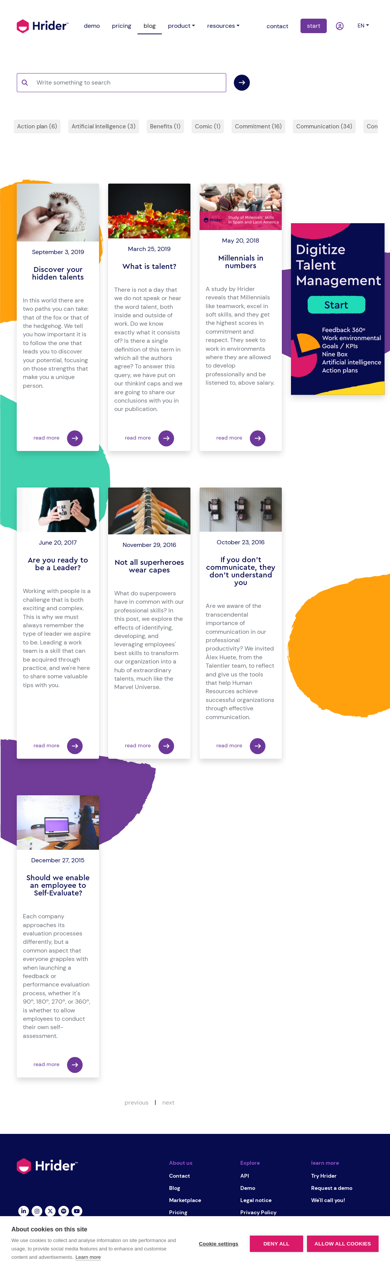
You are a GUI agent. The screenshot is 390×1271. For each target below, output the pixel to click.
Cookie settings (218, 1244)
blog (150, 26)
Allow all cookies (343, 1244)
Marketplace (185, 1200)
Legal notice (256, 1200)
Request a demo (331, 1188)
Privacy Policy (258, 1212)
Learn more (88, 1257)
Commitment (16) (258, 126)
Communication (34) (324, 126)
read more (58, 438)
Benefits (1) (165, 126)
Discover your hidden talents (58, 273)
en (361, 25)
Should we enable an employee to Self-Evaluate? (58, 885)
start (313, 26)
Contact (179, 1175)
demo (92, 26)
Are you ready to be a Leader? (58, 564)
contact (277, 26)
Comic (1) (208, 126)
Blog (174, 1188)
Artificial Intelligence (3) (104, 126)
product (179, 26)
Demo (247, 1188)
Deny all (276, 1244)
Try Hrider (324, 1175)
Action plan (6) (37, 126)
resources (221, 26)
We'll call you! (328, 1200)
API (244, 1175)
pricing (121, 26)
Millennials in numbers (241, 262)
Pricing (178, 1212)
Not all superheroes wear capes (149, 566)
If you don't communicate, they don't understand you (240, 571)
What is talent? (149, 266)
